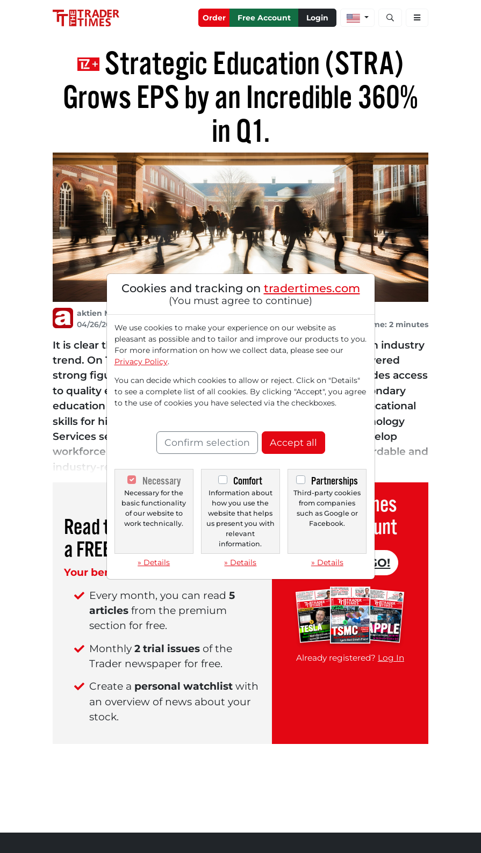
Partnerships (334, 481)
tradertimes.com (312, 288)
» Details (154, 562)
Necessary (161, 481)
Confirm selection (207, 442)
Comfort (247, 481)
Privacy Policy (141, 361)
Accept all (293, 442)
